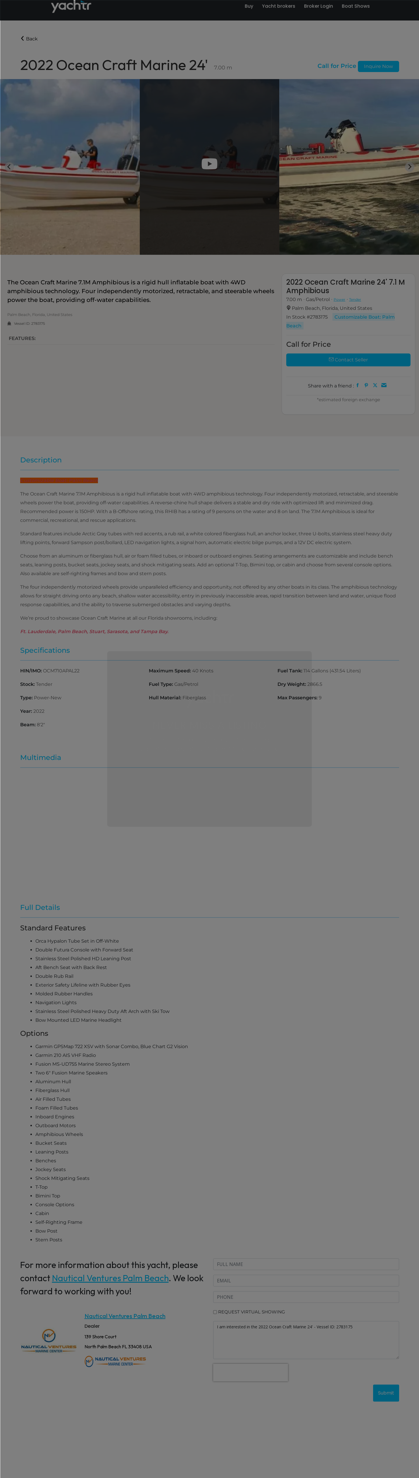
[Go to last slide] (9, 167)
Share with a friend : (331, 386)
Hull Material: (165, 697)
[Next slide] (409, 167)
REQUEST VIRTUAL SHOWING (251, 1312)
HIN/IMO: (31, 671)
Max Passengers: (298, 697)
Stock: (28, 684)
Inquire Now (378, 66)
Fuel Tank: (290, 671)
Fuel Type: (161, 684)
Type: (27, 697)
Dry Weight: (292, 684)
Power (339, 299)
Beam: (28, 724)
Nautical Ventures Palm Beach (110, 1278)
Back (29, 39)
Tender (355, 299)
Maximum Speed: (170, 671)
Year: (26, 711)
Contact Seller (348, 360)
